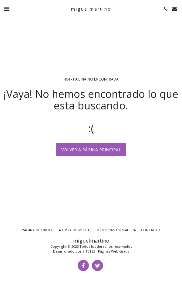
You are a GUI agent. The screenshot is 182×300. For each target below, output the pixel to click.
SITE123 (89, 251)
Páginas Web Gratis (113, 251)
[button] (7, 8)
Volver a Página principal (91, 150)
